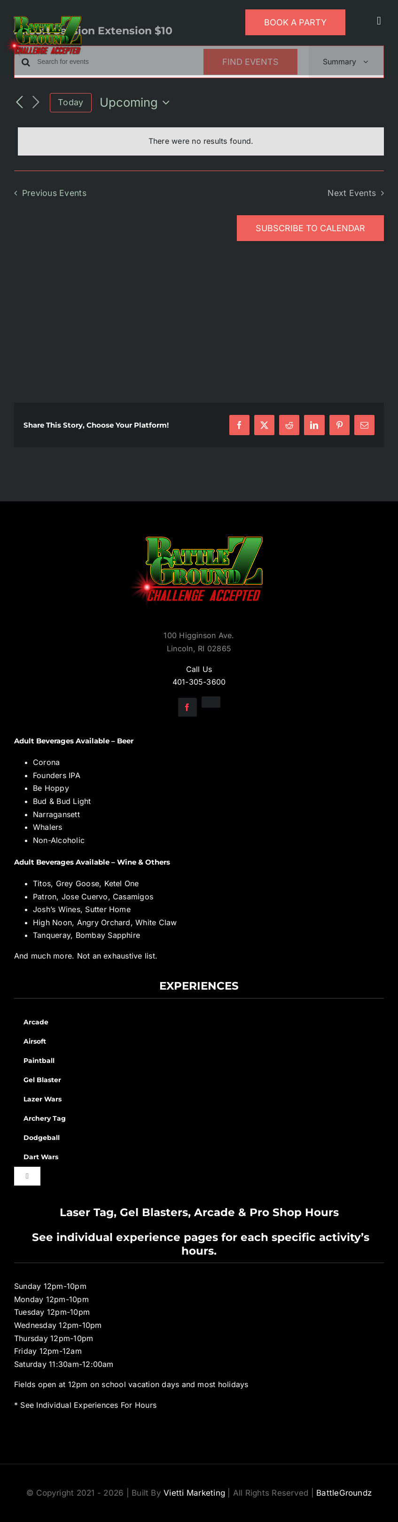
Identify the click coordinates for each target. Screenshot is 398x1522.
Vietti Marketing (194, 1493)
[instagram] (211, 702)
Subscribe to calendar (310, 228)
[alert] (201, 141)
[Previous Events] (19, 102)
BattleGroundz (344, 1493)
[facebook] (187, 707)
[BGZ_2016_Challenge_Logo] (199, 528)
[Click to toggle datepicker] (137, 102)
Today (70, 102)
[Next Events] (35, 102)
